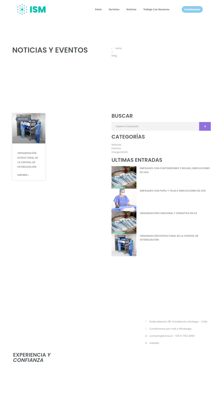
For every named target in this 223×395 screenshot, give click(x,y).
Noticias (131, 9)
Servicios (114, 9)
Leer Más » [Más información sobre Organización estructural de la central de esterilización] (23, 174)
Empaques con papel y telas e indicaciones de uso (173, 190)
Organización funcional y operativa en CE (168, 213)
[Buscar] (205, 126)
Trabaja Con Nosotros (156, 9)
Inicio (98, 9)
